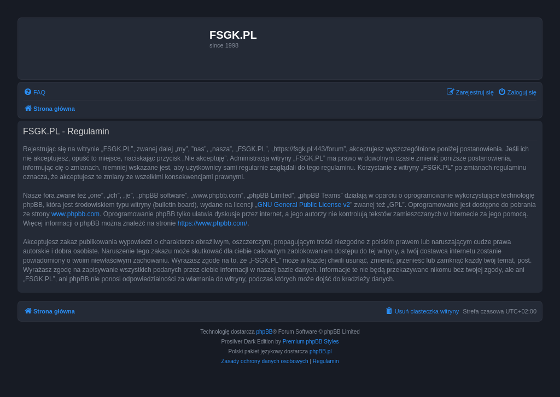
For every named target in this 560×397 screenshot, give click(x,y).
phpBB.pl (321, 351)
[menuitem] (34, 92)
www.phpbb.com (75, 214)
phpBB (264, 332)
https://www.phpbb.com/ (212, 223)
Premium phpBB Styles (311, 342)
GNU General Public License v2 (304, 205)
